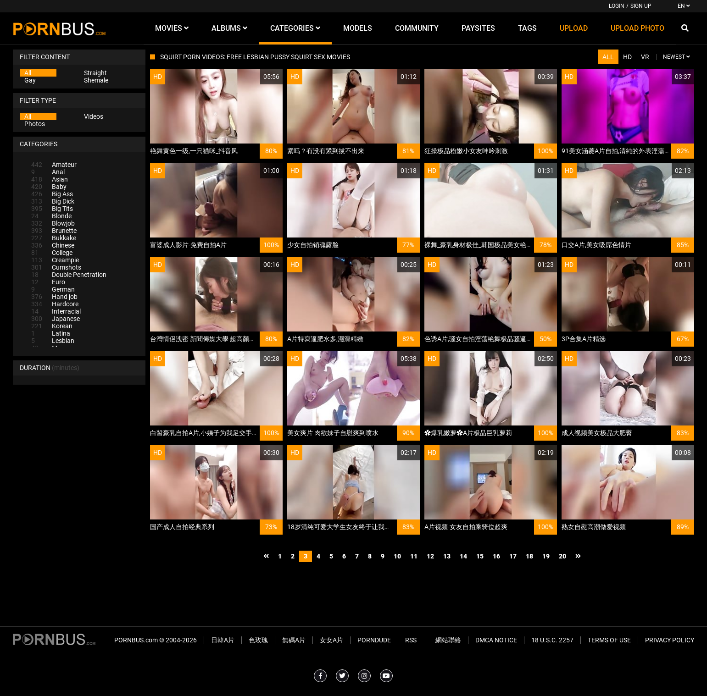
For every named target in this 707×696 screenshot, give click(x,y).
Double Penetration (68, 274)
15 (480, 556)
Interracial (56, 311)
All (27, 73)
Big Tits (52, 208)
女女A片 (331, 640)
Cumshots (56, 267)
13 (447, 556)
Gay (30, 80)
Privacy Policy (669, 640)
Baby (49, 186)
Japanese (55, 318)
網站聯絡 (448, 640)
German (53, 289)
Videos (93, 116)
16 (496, 556)
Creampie (55, 260)
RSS (411, 640)
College (51, 252)
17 (513, 556)
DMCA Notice (496, 640)
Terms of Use (609, 640)
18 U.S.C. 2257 (552, 640)
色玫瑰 (258, 640)
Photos (34, 123)
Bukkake (53, 238)
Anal (48, 172)
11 (414, 556)
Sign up (640, 6)
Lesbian (52, 340)
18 (529, 556)
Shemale (96, 80)
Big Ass (52, 194)
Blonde (51, 216)
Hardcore (54, 304)
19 (546, 556)
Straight (95, 73)
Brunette (54, 230)
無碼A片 (294, 640)
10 (397, 556)
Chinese (52, 245)
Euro (48, 282)
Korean (51, 326)
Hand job (54, 296)
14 (463, 556)
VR (645, 57)
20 (562, 556)
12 (430, 556)
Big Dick (52, 201)
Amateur (54, 164)
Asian (49, 179)
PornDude (374, 640)
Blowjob (53, 223)
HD (627, 57)
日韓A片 (222, 640)
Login (616, 6)
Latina (50, 333)
